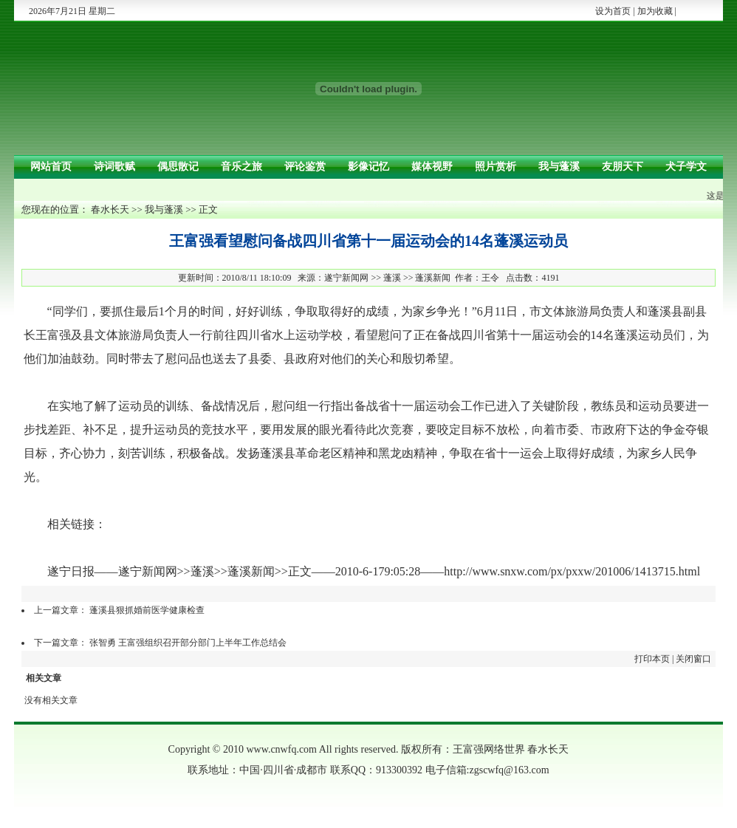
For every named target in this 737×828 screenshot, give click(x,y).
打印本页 (652, 659)
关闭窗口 (693, 659)
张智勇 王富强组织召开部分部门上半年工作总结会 (188, 642)
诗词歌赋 (114, 166)
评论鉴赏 (305, 166)
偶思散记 (178, 166)
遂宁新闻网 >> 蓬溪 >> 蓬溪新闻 (387, 278)
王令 (490, 278)
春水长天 (110, 209)
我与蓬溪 (559, 166)
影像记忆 (368, 166)
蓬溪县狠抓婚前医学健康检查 (147, 610)
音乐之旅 (241, 166)
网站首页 (51, 166)
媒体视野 (432, 166)
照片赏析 (495, 166)
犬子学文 (686, 166)
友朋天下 (622, 166)
